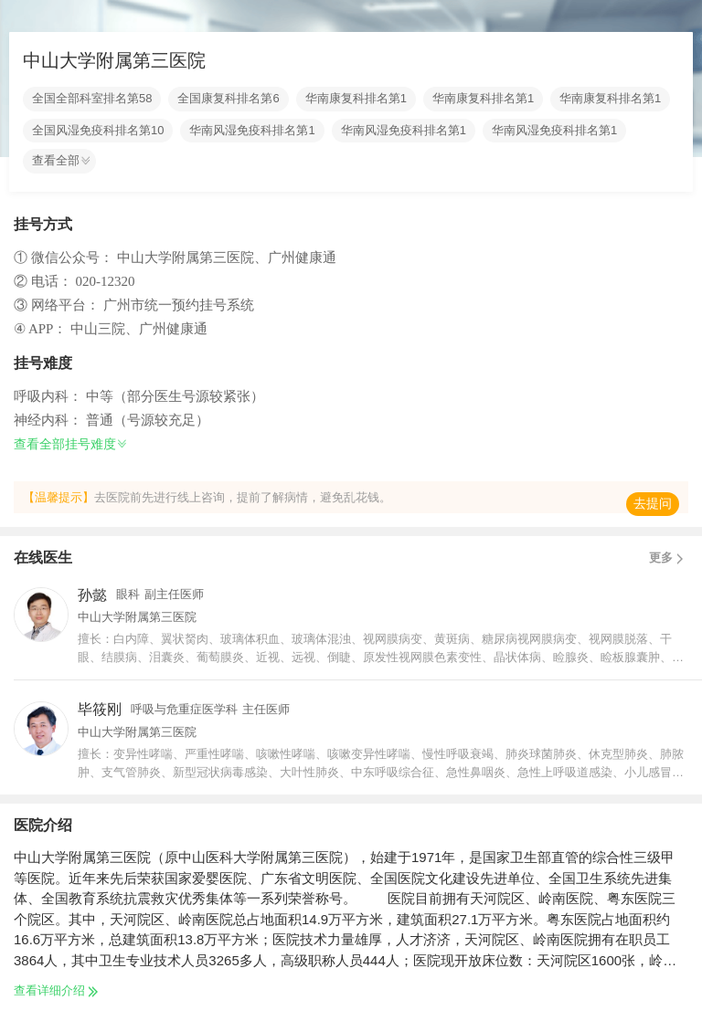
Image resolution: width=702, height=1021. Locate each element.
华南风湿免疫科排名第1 (251, 130)
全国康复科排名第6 (228, 98)
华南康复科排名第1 (356, 98)
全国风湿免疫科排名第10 (98, 130)
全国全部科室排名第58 (92, 98)
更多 (668, 558)
